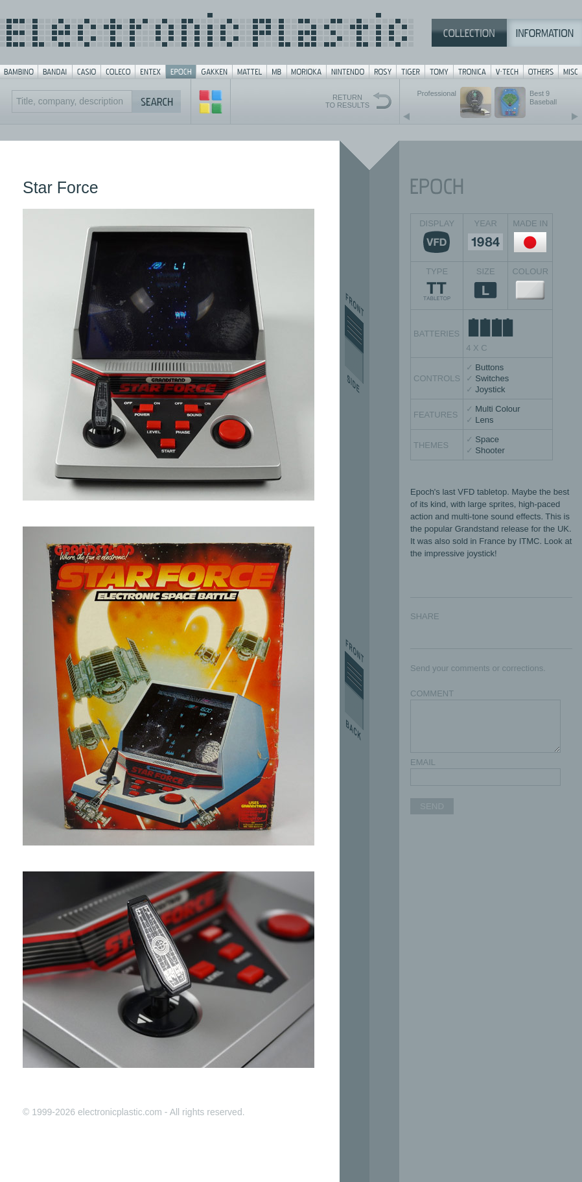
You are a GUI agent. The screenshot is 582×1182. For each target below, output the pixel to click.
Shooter (490, 450)
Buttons (489, 367)
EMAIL (423, 762)
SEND (432, 806)
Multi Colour (497, 409)
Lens (484, 420)
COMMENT (432, 693)
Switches (492, 378)
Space (487, 439)
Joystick (490, 389)
